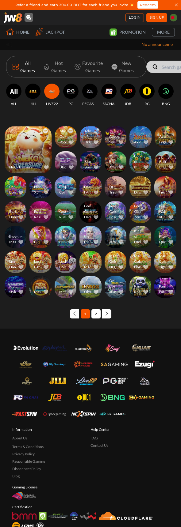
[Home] (13, 17)
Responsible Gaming (28, 429)
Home (17, 32)
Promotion (128, 32)
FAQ (94, 406)
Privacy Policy (23, 422)
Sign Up (157, 17)
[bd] (173, 17)
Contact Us (99, 413)
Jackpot (50, 32)
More (163, 32)
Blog (16, 444)
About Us (19, 406)
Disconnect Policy (26, 437)
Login (135, 17)
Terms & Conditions (28, 414)
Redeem (148, 4)
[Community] (29, 17)
